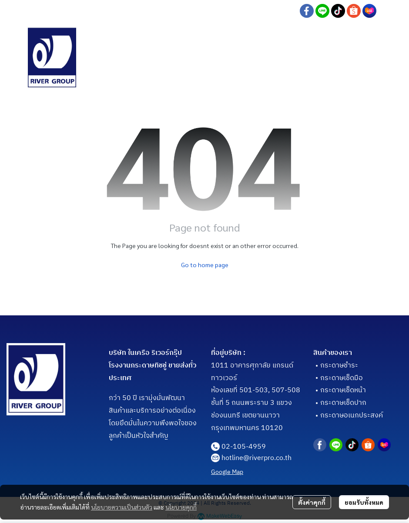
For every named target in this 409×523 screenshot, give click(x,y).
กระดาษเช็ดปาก (343, 403)
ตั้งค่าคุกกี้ (311, 502)
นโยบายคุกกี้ (181, 507)
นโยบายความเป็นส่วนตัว (121, 507)
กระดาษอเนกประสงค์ (351, 415)
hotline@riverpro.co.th (256, 458)
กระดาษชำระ (339, 365)
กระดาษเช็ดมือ (341, 378)
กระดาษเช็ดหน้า (343, 390)
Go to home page (204, 264)
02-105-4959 (243, 447)
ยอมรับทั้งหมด (364, 502)
